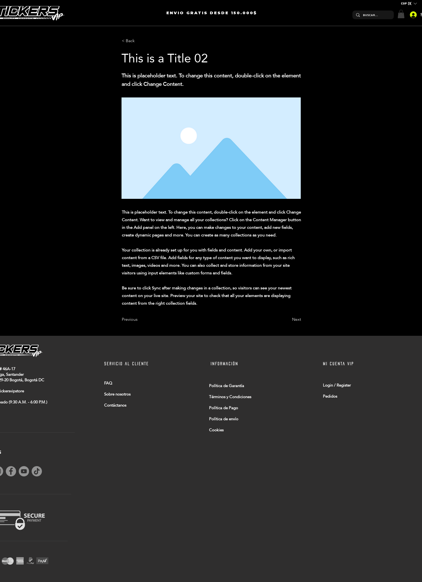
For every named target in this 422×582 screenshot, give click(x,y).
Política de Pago (223, 408)
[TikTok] (37, 471)
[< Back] (139, 41)
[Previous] (139, 319)
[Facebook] (11, 471)
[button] (408, 3)
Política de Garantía (226, 385)
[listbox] (408, 3)
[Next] (288, 319)
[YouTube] (24, 471)
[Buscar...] (373, 15)
